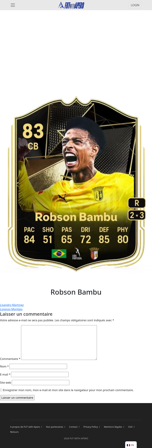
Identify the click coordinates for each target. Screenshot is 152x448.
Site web (5, 382)
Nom (4, 366)
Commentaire (10, 359)
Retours (14, 431)
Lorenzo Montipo (11, 309)
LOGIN (135, 5)
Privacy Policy (92, 426)
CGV (132, 426)
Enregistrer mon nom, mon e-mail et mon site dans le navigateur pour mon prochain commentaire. (68, 390)
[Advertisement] (76, 40)
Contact (75, 426)
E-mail (5, 374)
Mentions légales (114, 426)
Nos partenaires (56, 426)
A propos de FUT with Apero (26, 426)
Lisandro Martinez (12, 305)
